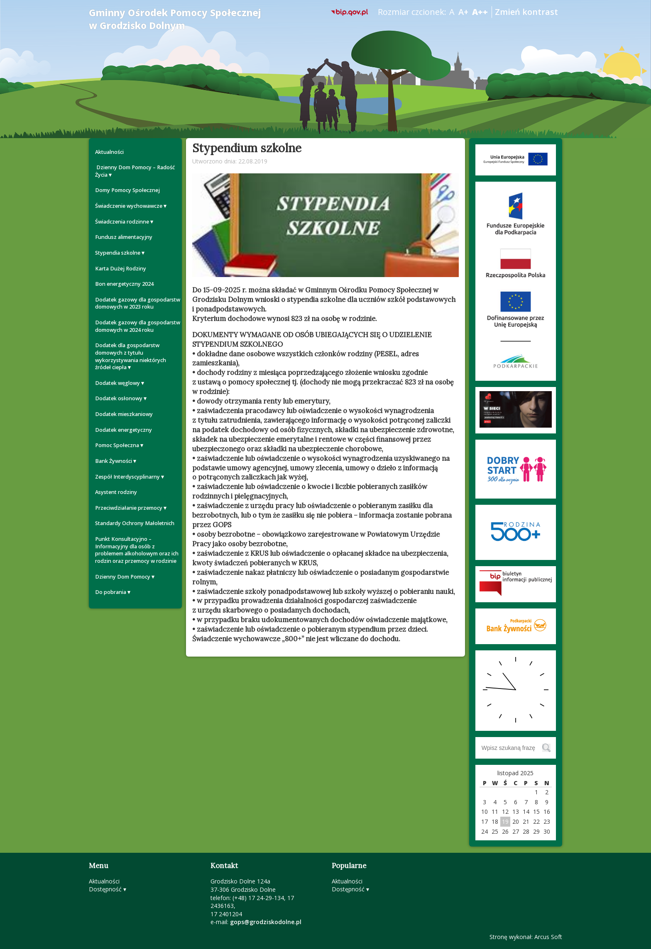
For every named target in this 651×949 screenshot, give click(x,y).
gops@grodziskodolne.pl (265, 922)
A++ (480, 11)
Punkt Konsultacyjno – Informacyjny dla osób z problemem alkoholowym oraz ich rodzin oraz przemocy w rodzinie (137, 550)
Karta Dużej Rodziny (120, 268)
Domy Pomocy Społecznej (127, 190)
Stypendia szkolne (117, 252)
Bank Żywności (113, 461)
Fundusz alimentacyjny (123, 237)
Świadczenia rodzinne (122, 221)
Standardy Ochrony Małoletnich (134, 523)
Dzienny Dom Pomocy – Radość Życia (135, 171)
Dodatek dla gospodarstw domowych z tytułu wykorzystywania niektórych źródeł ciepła (130, 356)
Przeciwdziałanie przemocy (128, 507)
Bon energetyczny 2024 (124, 283)
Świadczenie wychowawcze (128, 205)
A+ (463, 11)
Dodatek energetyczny (123, 429)
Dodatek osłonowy (118, 398)
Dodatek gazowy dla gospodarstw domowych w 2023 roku (137, 303)
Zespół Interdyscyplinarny (127, 476)
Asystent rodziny (116, 492)
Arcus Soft (548, 937)
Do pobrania (110, 592)
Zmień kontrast (526, 11)
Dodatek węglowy (117, 383)
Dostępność (105, 889)
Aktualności (109, 152)
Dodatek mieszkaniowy (124, 414)
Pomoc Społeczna (117, 445)
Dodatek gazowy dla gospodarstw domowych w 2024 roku (137, 326)
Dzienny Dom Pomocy (122, 576)
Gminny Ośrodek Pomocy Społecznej (175, 19)
